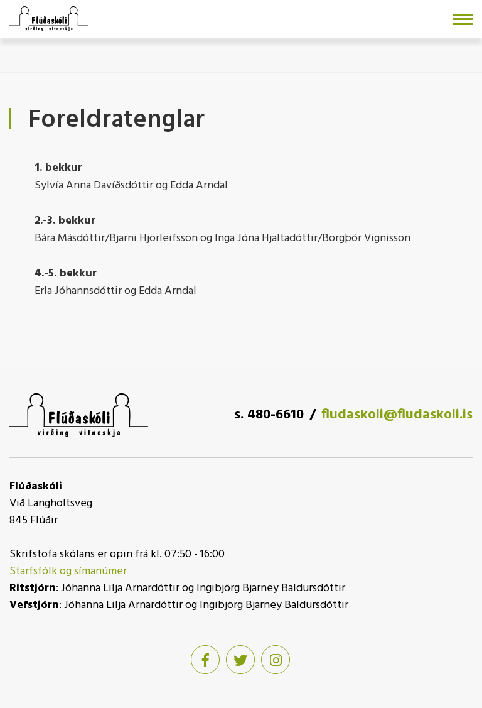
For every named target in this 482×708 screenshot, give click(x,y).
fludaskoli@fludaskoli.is (397, 415)
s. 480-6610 (269, 415)
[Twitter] (240, 659)
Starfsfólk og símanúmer (68, 571)
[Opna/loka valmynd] (463, 19)
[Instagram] (275, 659)
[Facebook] (205, 659)
